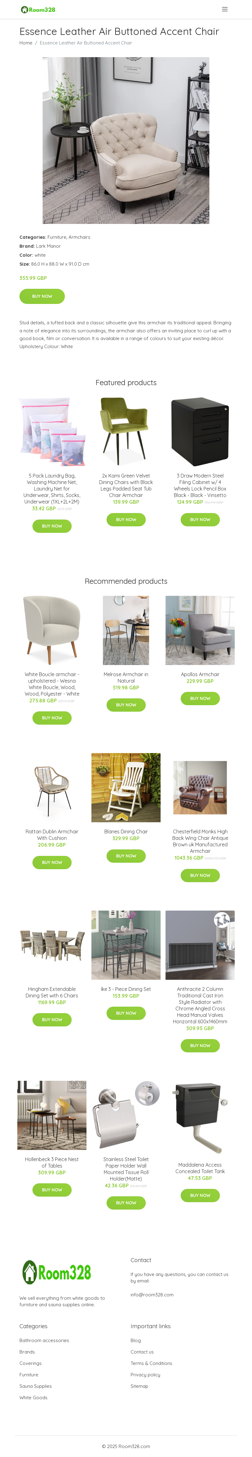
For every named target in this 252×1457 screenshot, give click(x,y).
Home (25, 43)
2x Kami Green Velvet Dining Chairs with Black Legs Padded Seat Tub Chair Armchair (126, 485)
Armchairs (79, 237)
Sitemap (139, 1386)
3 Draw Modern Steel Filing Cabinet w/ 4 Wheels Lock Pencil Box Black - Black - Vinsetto (200, 485)
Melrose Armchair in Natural (126, 677)
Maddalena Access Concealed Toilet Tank (200, 1168)
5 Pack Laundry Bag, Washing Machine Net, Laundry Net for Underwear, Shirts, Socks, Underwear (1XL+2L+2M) (51, 489)
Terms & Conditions (151, 1363)
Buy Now (42, 296)
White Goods (33, 1397)
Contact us (142, 1352)
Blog (136, 1340)
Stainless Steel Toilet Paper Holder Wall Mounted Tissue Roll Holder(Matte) (126, 1169)
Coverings (30, 1363)
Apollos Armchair (200, 674)
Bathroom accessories (44, 1340)
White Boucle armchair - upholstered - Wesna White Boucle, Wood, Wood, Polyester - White (52, 684)
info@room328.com (152, 1295)
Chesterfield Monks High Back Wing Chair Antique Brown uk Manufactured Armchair (200, 841)
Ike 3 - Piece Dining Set (126, 989)
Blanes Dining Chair (126, 831)
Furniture (57, 237)
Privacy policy (145, 1375)
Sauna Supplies (35, 1386)
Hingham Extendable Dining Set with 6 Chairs (52, 992)
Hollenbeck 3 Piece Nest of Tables (52, 1162)
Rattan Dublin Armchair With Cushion (52, 834)
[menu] (225, 9)
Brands (27, 1352)
